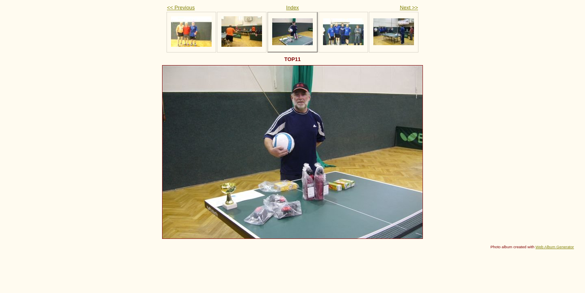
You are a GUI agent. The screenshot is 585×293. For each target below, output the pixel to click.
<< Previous (181, 7)
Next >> (409, 7)
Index (292, 7)
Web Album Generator (554, 247)
